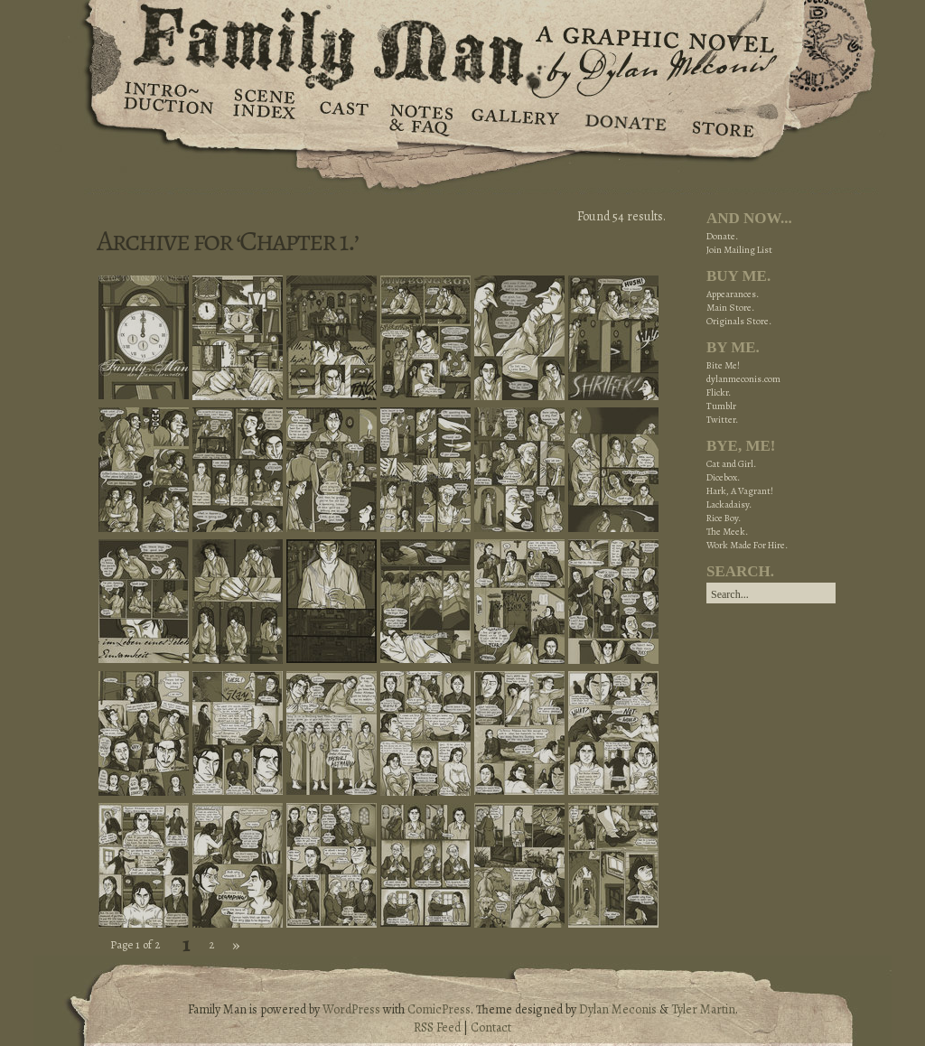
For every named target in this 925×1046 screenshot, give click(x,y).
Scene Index (266, 117)
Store (722, 117)
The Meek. (727, 531)
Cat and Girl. (731, 464)
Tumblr (721, 406)
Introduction (169, 104)
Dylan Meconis (618, 1009)
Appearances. (732, 294)
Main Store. (730, 307)
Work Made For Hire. (747, 545)
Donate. (722, 236)
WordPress (351, 1009)
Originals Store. (738, 321)
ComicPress (439, 1009)
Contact (491, 1027)
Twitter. (722, 419)
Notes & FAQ (419, 117)
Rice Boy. (723, 518)
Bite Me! (723, 365)
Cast (343, 117)
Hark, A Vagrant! (739, 491)
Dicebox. (723, 477)
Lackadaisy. (729, 504)
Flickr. (718, 392)
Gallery (514, 117)
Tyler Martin (703, 1009)
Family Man (462, 43)
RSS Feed (437, 1027)
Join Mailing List (739, 250)
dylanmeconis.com (743, 379)
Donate (622, 117)
